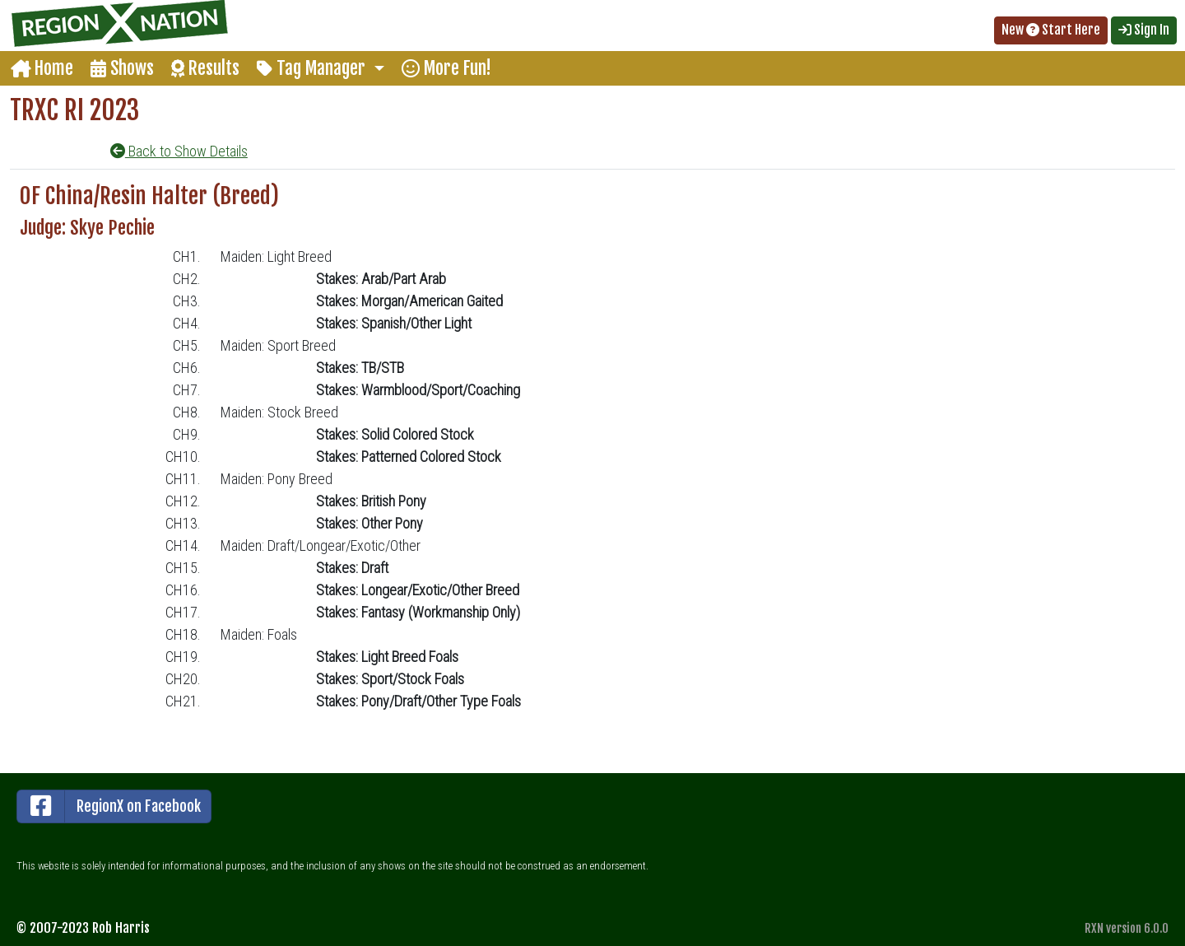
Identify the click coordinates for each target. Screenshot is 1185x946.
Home (42, 68)
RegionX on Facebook (109, 806)
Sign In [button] (1143, 29)
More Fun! (446, 68)
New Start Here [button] (1050, 29)
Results (205, 68)
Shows (122, 68)
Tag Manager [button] (313, 68)
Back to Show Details (179, 151)
